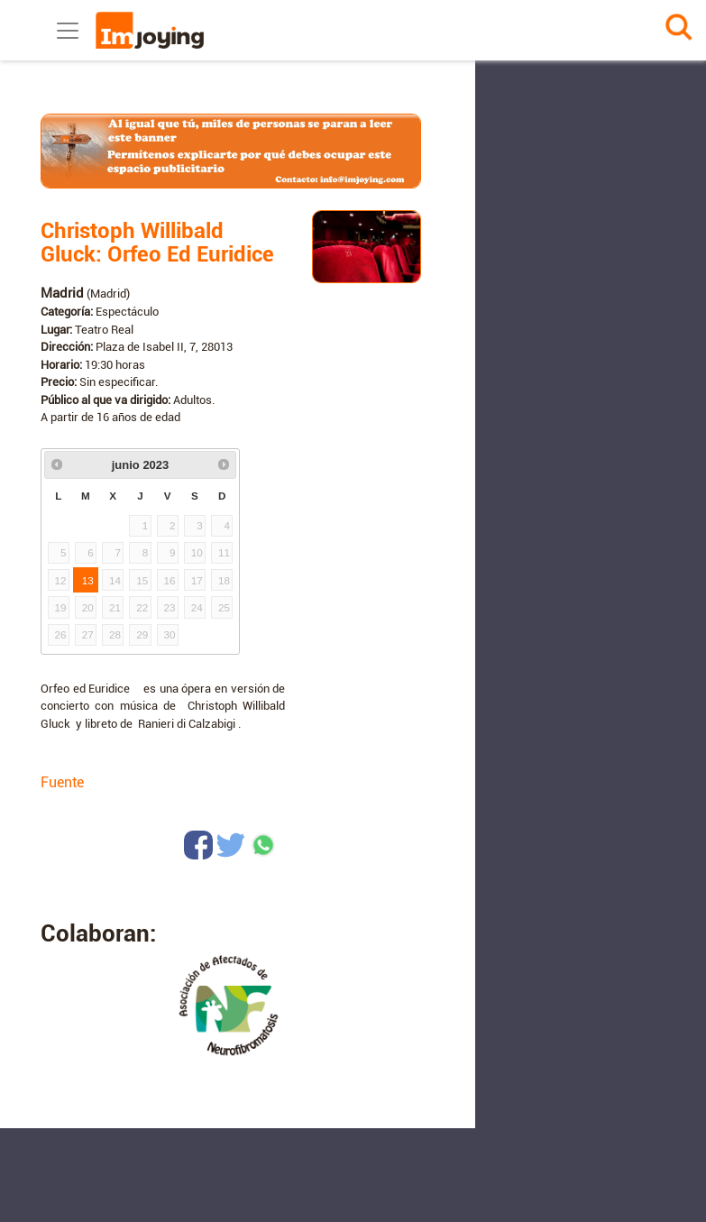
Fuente (62, 782)
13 (88, 580)
